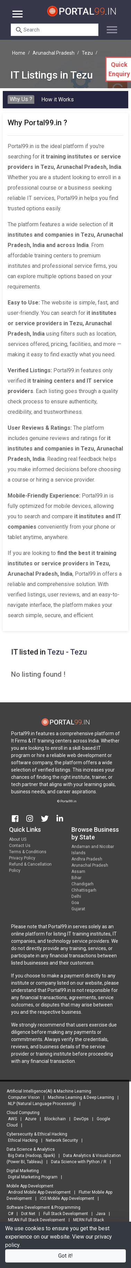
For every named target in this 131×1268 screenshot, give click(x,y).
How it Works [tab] (57, 99)
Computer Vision (22, 1097)
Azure (28, 1118)
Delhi (76, 898)
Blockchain (53, 1118)
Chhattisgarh (83, 892)
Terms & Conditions (27, 853)
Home (18, 53)
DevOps (79, 1118)
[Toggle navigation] (109, 27)
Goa (75, 904)
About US (17, 841)
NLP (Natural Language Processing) (40, 1103)
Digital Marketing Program (30, 1177)
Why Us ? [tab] (21, 99)
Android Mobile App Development (37, 1192)
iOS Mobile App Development (65, 1198)
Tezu (87, 53)
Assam (78, 873)
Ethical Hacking (21, 1140)
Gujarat (78, 911)
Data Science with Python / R (76, 1161)
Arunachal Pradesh (54, 53)
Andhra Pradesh (86, 861)
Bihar (76, 879)
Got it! (65, 1255)
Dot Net (26, 1213)
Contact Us (19, 847)
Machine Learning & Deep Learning (79, 1097)
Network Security (60, 1140)
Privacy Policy (22, 860)
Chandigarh (82, 886)
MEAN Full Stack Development (34, 1219)
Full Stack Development (63, 1213)
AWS (10, 1118)
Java (98, 1213)
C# (8, 1213)
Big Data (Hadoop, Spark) (29, 1155)
